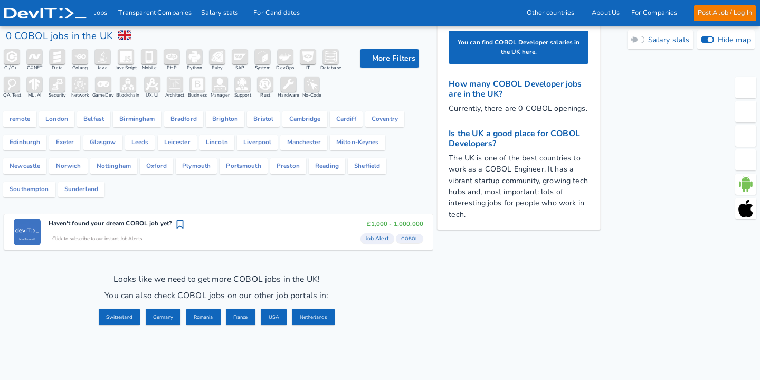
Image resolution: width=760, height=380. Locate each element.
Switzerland (108, 359)
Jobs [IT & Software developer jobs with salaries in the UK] (101, 12)
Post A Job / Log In (724, 12)
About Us (606, 12)
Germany (157, 359)
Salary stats (223, 12)
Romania (203, 359)
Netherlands (324, 359)
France (244, 359)
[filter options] (389, 58)
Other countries (554, 12)
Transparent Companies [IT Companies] (155, 12)
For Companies (657, 12)
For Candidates (280, 12)
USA (280, 359)
